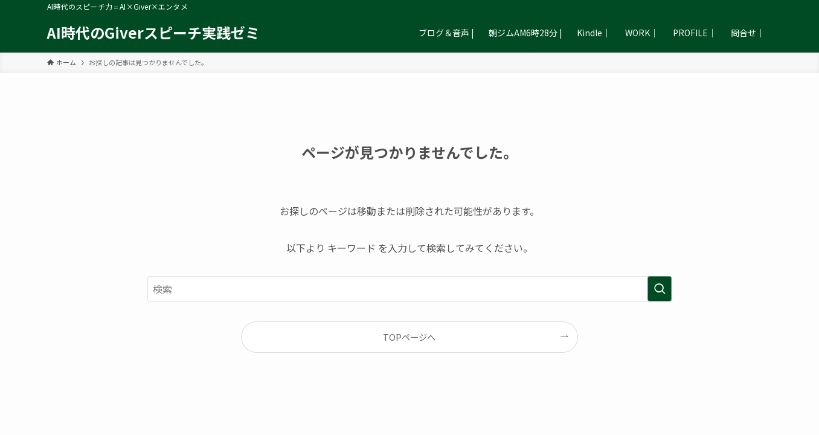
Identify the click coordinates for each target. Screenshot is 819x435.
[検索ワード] (409, 288)
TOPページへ (409, 336)
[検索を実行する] (659, 288)
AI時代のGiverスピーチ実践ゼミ (153, 32)
